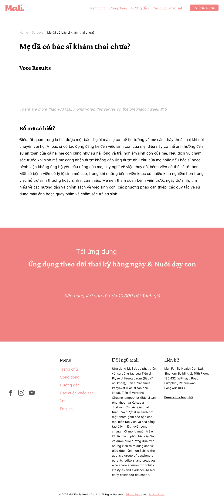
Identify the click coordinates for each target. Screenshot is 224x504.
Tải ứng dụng (201, 9)
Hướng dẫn (137, 9)
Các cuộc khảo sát (164, 9)
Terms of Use (157, 494)
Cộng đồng (115, 9)
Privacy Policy (134, 494)
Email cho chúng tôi (178, 397)
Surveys (37, 32)
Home (23, 32)
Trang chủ (94, 9)
